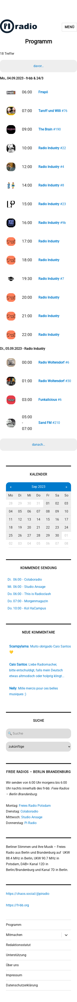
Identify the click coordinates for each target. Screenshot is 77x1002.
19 (20, 527)
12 (20, 519)
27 (29, 535)
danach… (38, 444)
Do (38, 495)
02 (57, 503)
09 (57, 511)
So (66, 495)
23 (57, 527)
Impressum (14, 975)
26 (20, 535)
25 (11, 535)
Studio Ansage (31, 817)
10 (66, 511)
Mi (29, 495)
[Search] (38, 733)
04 (11, 511)
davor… (38, 66)
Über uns (12, 965)
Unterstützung (16, 955)
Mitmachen (14, 935)
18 (11, 527)
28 (11, 503)
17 (66, 519)
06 (29, 511)
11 (11, 519)
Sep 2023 (38, 487)
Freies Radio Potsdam (35, 806)
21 (38, 527)
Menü (69, 27)
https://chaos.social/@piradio (27, 894)
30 (29, 503)
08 (48, 511)
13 (29, 519)
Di (19, 495)
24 (66, 527)
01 (48, 503)
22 (48, 527)
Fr (47, 495)
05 (20, 511)
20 (29, 527)
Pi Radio (30, 823)
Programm (13, 925)
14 (38, 519)
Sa (57, 495)
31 (38, 503)
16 (57, 519)
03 (66, 503)
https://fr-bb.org (17, 905)
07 (38, 511)
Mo (10, 495)
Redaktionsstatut (18, 945)
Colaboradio (29, 811)
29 (20, 503)
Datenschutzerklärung (22, 985)
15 (48, 519)
